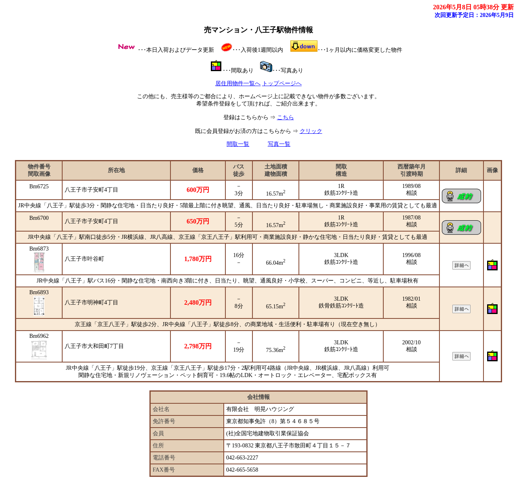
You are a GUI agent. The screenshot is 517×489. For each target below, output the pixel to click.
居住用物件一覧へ (238, 83)
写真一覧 (279, 144)
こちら (285, 117)
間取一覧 (238, 144)
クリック (311, 131)
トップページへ (282, 83)
